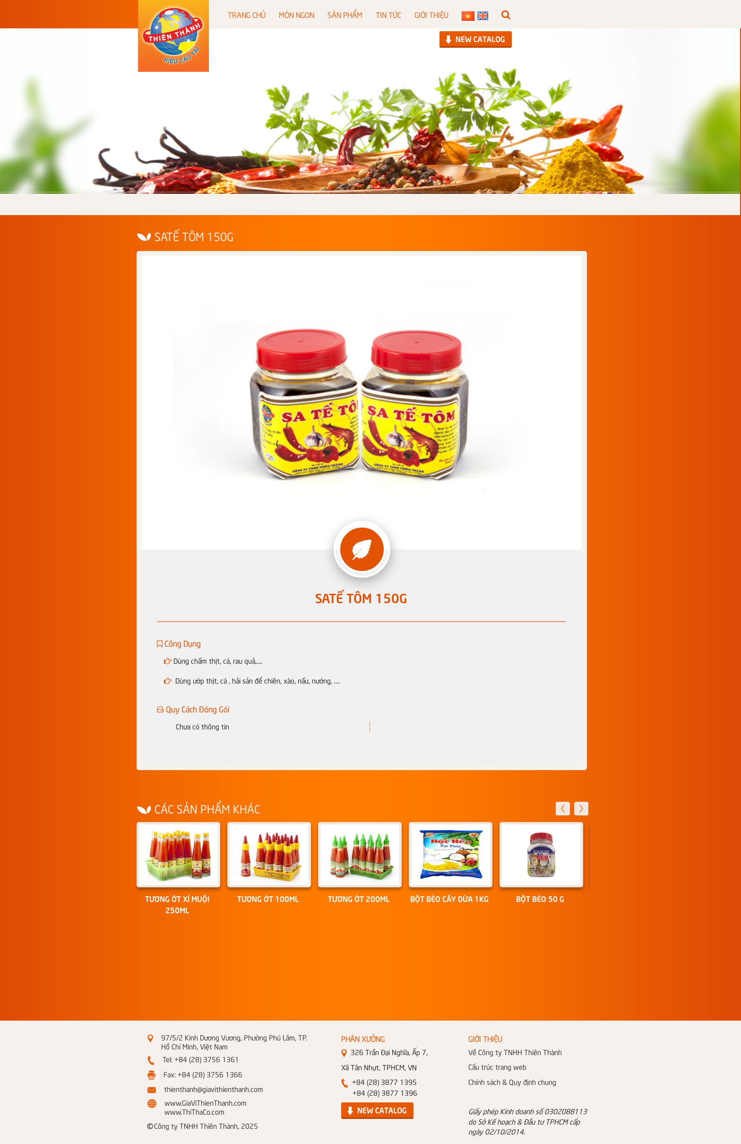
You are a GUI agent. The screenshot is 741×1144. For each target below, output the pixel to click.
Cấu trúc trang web (497, 1066)
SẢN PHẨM (344, 14)
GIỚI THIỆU (431, 14)
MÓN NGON (296, 14)
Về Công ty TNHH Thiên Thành (515, 1052)
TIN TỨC (388, 14)
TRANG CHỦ (247, 14)
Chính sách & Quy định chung (512, 1081)
